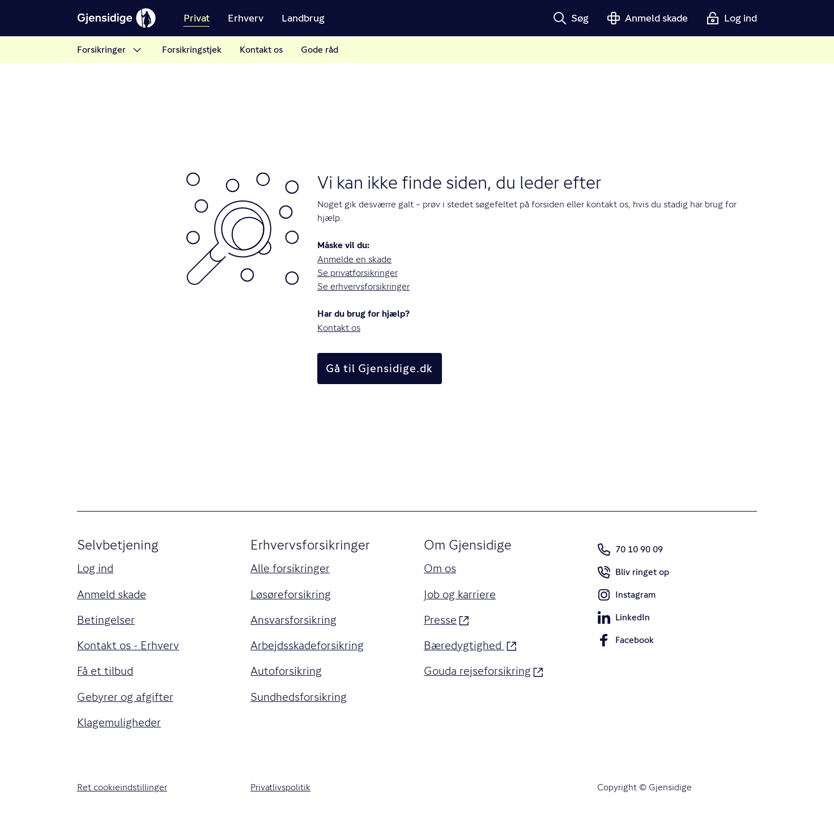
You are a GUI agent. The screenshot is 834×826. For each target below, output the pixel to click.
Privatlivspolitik (280, 787)
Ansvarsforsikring (293, 620)
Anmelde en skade (354, 259)
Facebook (625, 642)
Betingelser (106, 620)
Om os (440, 568)
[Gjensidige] (116, 18)
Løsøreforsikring (290, 594)
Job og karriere (460, 594)
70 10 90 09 (630, 549)
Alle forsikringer (290, 568)
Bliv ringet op (633, 574)
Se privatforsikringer (357, 272)
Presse (446, 619)
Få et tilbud (105, 671)
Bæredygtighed (470, 644)
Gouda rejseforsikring (483, 670)
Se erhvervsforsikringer (363, 286)
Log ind (95, 568)
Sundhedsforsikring (298, 697)
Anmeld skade (111, 594)
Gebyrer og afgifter (125, 697)
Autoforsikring (286, 671)
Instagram (626, 597)
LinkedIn (623, 620)
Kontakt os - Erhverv (128, 645)
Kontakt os (338, 327)
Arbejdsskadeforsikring (307, 645)
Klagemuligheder (119, 722)
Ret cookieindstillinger (122, 787)
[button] (571, 18)
